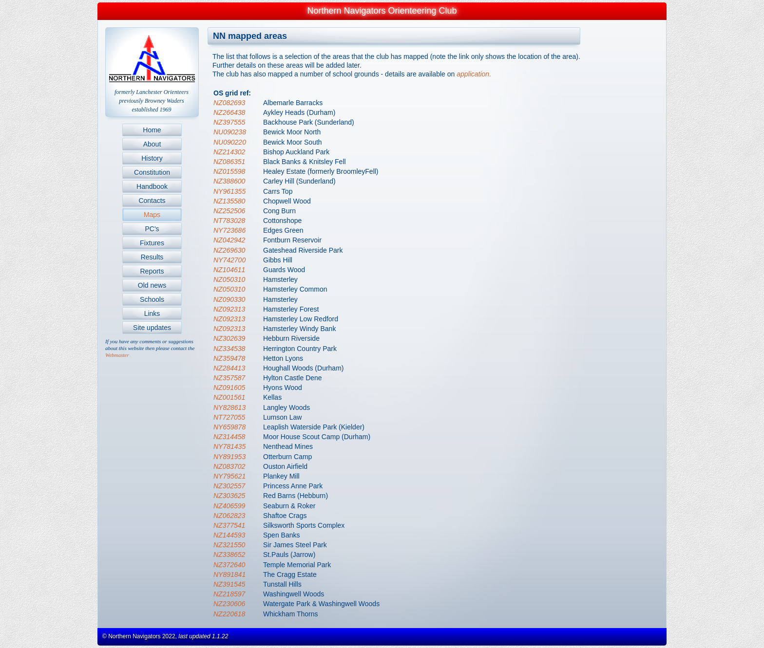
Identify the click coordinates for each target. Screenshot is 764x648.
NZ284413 (229, 368)
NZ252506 (229, 211)
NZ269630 (229, 250)
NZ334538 (229, 348)
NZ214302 (229, 152)
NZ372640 (229, 565)
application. (474, 74)
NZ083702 (229, 466)
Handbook (152, 186)
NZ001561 (229, 397)
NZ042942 (229, 240)
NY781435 (229, 446)
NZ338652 (229, 554)
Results (152, 257)
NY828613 (229, 407)
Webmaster (117, 355)
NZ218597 (229, 594)
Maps (152, 215)
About (152, 144)
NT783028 (229, 220)
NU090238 (229, 132)
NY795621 (229, 476)
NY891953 (229, 457)
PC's (152, 229)
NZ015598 (229, 171)
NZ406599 (229, 506)
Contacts (151, 200)
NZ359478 (229, 358)
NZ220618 (229, 614)
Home (152, 130)
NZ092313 (229, 309)
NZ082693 (229, 103)
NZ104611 (229, 270)
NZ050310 (229, 279)
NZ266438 (229, 112)
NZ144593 (229, 535)
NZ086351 (229, 162)
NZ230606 (229, 604)
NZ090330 (229, 299)
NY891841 (229, 574)
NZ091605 (229, 387)
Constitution (152, 172)
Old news (152, 285)
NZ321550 (229, 545)
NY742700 (229, 260)
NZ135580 (229, 201)
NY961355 (229, 191)
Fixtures (152, 243)
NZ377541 (229, 525)
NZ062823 (229, 515)
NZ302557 (229, 486)
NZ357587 (229, 378)
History (152, 158)
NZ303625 (229, 496)
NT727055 (229, 417)
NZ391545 (229, 584)
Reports (152, 271)
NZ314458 (229, 437)
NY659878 (229, 427)
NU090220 (229, 142)
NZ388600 (229, 181)
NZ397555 (229, 122)
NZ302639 (229, 338)
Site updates (152, 328)
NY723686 (229, 230)
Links (152, 313)
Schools (152, 299)
